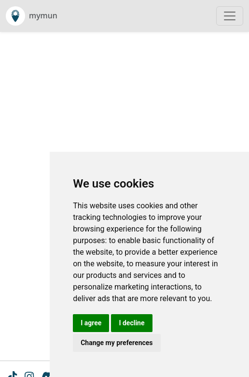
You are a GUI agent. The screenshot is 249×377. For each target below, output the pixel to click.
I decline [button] (131, 323)
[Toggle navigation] (229, 16)
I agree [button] (91, 323)
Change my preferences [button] (116, 343)
